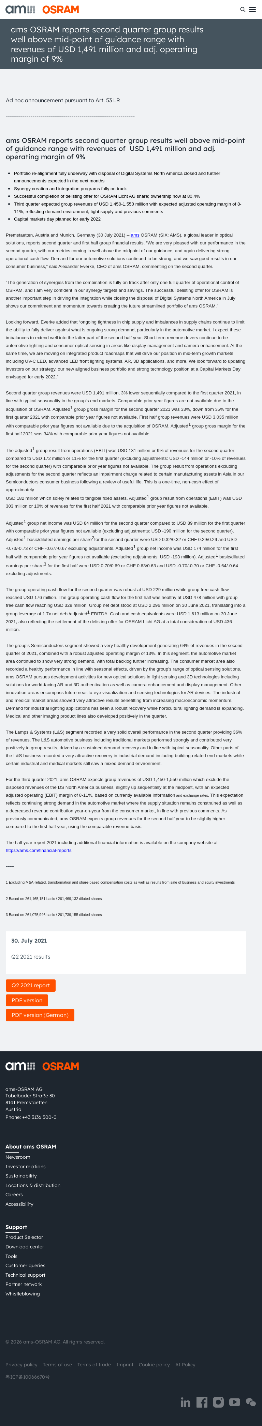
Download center (24, 1247)
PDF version (27, 1000)
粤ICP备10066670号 (27, 1377)
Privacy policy (21, 1365)
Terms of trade (94, 1365)
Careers (14, 1194)
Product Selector (24, 1237)
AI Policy (185, 1365)
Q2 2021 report (31, 985)
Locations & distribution (32, 1185)
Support (16, 1227)
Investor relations (25, 1167)
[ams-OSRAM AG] (42, 9)
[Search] (242, 9)
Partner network (23, 1284)
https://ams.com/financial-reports (39, 850)
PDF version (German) (40, 1014)
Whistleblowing (22, 1294)
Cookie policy (154, 1365)
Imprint (124, 1365)
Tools (11, 1256)
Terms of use (57, 1365)
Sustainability (21, 1176)
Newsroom (17, 1157)
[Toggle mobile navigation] (252, 9)
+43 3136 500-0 (39, 1117)
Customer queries (25, 1265)
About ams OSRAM (30, 1146)
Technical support (25, 1275)
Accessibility (19, 1204)
